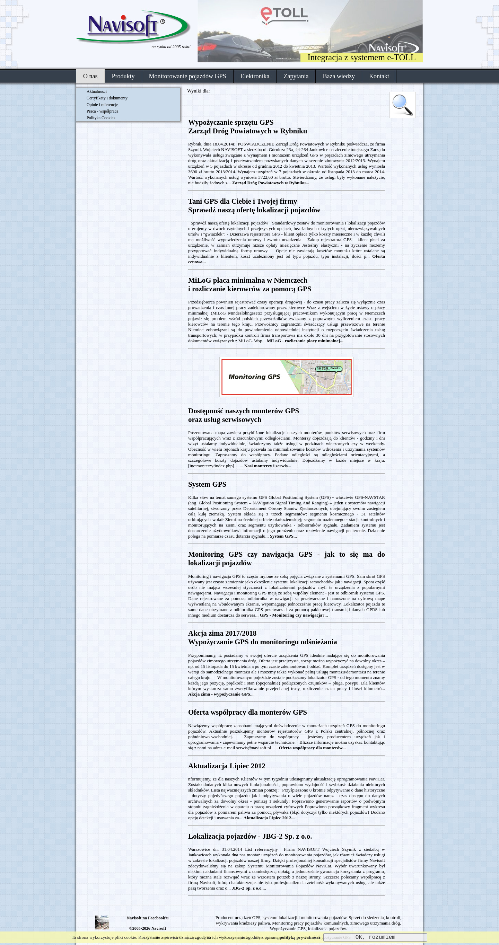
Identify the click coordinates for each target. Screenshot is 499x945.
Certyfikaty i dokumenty (107, 98)
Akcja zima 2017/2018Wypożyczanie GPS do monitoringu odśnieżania (262, 637)
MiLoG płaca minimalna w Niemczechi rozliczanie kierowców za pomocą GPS (250, 284)
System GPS (207, 484)
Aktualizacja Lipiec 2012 (226, 766)
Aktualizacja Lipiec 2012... (269, 817)
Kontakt (379, 76)
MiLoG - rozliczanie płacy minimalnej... (305, 340)
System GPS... (283, 536)
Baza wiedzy (338, 76)
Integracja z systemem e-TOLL (361, 57)
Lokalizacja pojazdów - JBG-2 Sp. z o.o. (250, 836)
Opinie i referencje (102, 104)
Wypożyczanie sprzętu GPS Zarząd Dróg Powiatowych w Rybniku (247, 126)
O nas (90, 76)
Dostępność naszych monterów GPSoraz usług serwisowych (243, 415)
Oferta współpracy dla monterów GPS (247, 712)
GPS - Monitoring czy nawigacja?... (294, 615)
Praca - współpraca (102, 111)
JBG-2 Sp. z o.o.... (249, 888)
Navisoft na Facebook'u (148, 918)
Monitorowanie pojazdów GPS (187, 76)
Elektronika (255, 76)
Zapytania (295, 76)
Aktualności (97, 91)
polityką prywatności (300, 937)
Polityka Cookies (101, 117)
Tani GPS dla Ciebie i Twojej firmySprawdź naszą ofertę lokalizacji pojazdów (254, 205)
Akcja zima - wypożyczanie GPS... (221, 694)
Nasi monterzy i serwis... (267, 465)
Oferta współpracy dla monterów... (312, 747)
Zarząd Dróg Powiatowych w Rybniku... (270, 182)
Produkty (123, 76)
